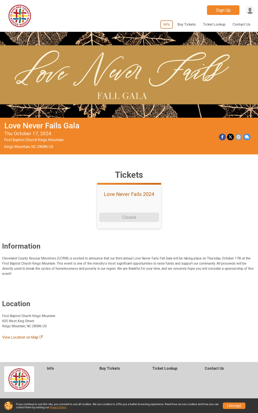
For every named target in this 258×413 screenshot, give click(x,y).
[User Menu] (250, 10)
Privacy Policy (58, 407)
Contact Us (241, 24)
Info (166, 24)
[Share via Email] (238, 137)
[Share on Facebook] (222, 137)
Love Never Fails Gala (41, 125)
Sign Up (223, 10)
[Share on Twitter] (230, 137)
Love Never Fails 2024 (129, 194)
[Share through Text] (247, 137)
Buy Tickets (187, 24)
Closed (129, 217)
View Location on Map (22, 337)
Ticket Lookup (214, 24)
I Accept (234, 406)
